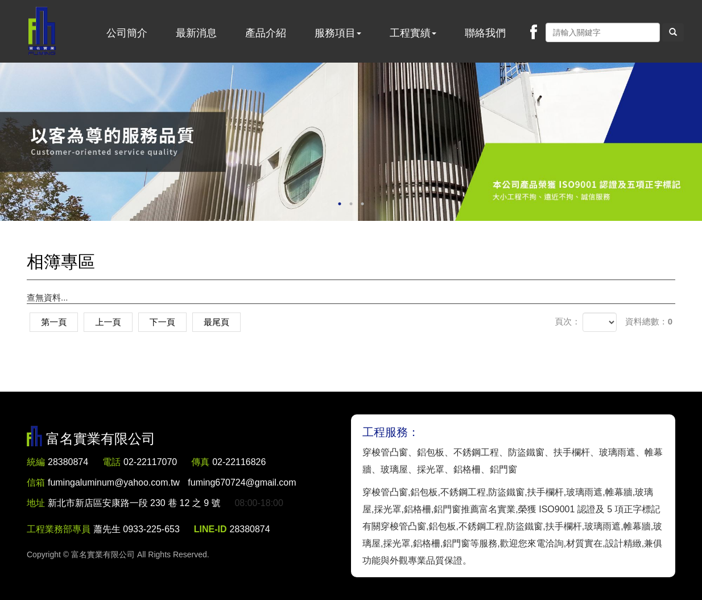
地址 (36, 503)
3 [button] (362, 203)
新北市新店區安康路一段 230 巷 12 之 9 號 (134, 503)
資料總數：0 (648, 321)
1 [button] (339, 203)
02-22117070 (150, 462)
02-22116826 (239, 462)
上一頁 (109, 322)
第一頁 (54, 322)
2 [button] (351, 203)
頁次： (567, 321)
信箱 (36, 482)
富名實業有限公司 (42, 31)
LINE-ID (210, 529)
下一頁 (164, 322)
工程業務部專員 (58, 529)
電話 (111, 462)
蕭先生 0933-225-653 (136, 529)
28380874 (68, 462)
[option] (351, 142)
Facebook (534, 32)
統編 (36, 462)
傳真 (201, 462)
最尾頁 (220, 322)
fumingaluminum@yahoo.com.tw (172, 482)
